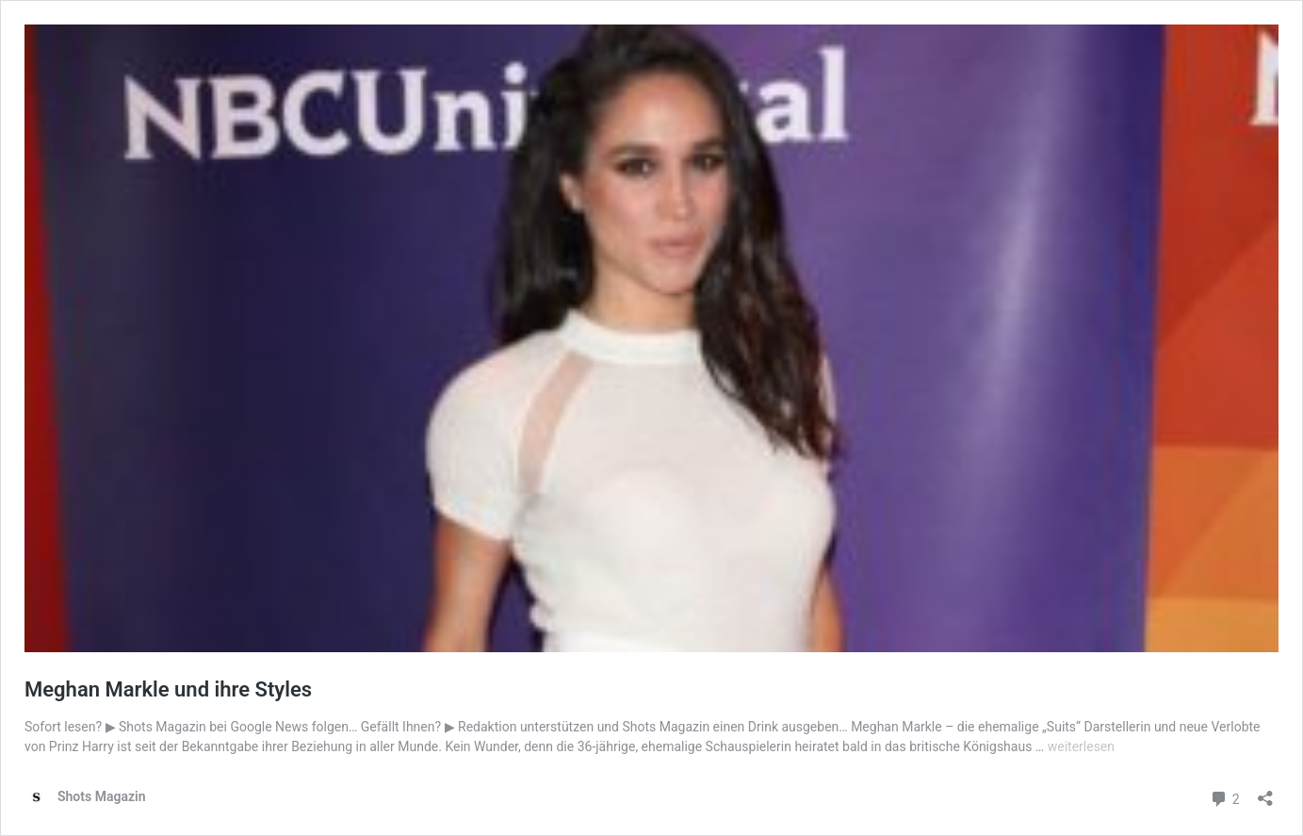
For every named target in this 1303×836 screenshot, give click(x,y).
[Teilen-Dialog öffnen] (1265, 792)
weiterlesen (1081, 746)
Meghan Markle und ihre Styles (168, 689)
